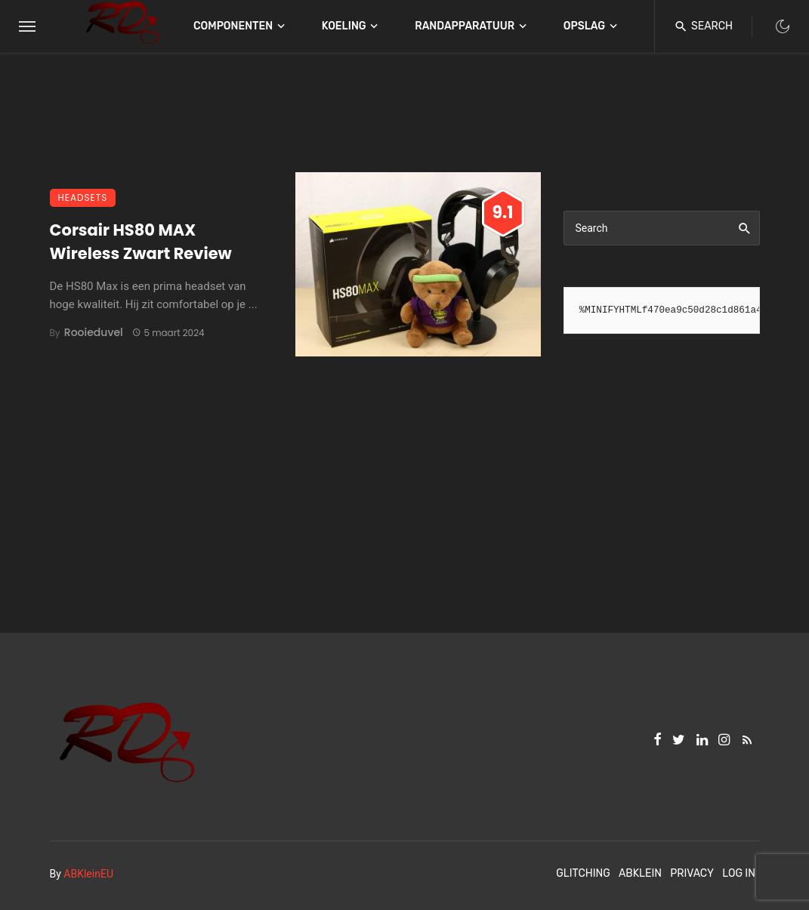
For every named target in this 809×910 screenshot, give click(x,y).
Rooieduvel (93, 332)
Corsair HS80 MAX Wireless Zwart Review (141, 242)
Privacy (692, 873)
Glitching (583, 873)
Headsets (83, 197)
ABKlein (640, 873)
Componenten (233, 26)
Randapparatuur (464, 26)
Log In (738, 873)
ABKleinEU (88, 874)
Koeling (344, 26)
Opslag (584, 26)
